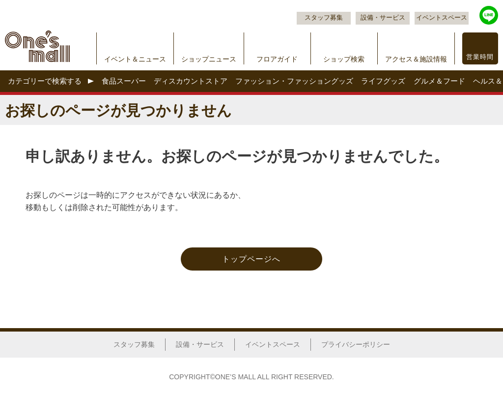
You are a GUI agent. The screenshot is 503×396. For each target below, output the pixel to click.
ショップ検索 (343, 59)
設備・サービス (383, 17)
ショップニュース (208, 59)
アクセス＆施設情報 (416, 59)
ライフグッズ (383, 81)
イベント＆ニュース (135, 59)
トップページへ (251, 259)
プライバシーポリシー (355, 344)
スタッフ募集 (324, 17)
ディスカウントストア (190, 81)
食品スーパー (124, 81)
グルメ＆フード (439, 81)
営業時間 (480, 57)
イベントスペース (441, 17)
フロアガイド (277, 59)
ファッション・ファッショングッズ (294, 81)
